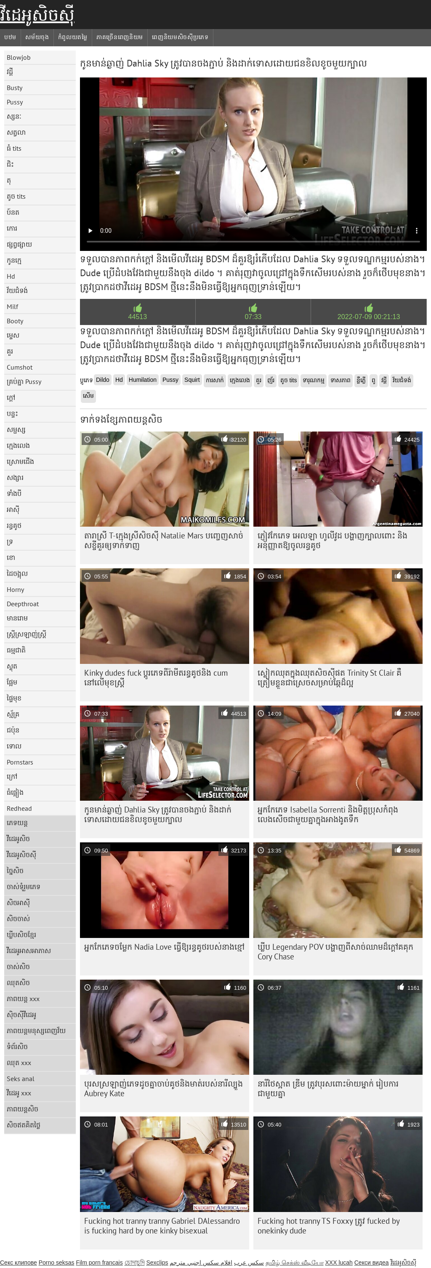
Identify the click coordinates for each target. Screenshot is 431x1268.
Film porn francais (99, 1262)
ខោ (11, 557)
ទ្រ (10, 541)
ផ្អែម (12, 682)
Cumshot (19, 367)
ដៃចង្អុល (17, 573)
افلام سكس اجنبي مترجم (201, 1262)
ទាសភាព (340, 380)
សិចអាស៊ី (18, 902)
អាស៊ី (13, 509)
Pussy (15, 102)
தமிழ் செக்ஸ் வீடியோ (295, 1262)
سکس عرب (249, 1262)
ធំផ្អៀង (15, 792)
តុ (9, 180)
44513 (137, 316)
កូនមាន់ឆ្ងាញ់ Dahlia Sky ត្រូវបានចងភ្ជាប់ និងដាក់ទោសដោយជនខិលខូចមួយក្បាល (157, 814)
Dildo (102, 379)
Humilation (143, 379)
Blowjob (19, 57)
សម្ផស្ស (16, 429)
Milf (12, 306)
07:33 (253, 316)
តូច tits (16, 196)
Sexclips (157, 1262)
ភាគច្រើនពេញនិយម (119, 37)
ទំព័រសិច (17, 1046)
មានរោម (17, 618)
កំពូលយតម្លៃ (73, 37)
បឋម (10, 37)
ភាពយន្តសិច (22, 1109)
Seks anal (21, 1078)
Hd (11, 276)
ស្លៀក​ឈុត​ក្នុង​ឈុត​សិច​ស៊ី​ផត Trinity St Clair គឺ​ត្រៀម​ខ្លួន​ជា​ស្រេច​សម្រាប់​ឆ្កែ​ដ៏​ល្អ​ (330, 677)
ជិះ (10, 164)
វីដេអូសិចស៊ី (37, 14)
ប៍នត (13, 212)
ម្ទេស (13, 335)
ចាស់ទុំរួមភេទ (23, 886)
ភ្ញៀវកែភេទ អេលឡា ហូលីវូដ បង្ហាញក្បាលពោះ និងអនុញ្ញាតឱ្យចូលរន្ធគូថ (332, 540)
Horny (15, 589)
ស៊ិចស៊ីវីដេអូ (21, 1014)
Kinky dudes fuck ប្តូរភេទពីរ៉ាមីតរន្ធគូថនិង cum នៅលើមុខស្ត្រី (156, 677)
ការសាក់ (215, 380)
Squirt (192, 379)
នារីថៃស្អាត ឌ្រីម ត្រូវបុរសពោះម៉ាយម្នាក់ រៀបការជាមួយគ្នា (328, 1088)
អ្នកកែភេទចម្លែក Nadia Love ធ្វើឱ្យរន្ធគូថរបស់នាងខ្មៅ (164, 947)
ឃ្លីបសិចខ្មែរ (21, 934)
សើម (88, 395)
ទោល (14, 746)
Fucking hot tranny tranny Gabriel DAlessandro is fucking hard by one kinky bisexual (162, 1226)
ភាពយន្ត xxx (23, 998)
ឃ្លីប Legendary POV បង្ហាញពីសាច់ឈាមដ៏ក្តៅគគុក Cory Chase (335, 952)
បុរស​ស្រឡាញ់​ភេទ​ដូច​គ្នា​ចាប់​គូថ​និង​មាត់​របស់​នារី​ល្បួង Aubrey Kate (163, 1088)
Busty (14, 87)
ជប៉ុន (13, 730)
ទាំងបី (14, 493)
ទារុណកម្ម (314, 380)
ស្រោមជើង (20, 461)
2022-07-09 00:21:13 (369, 316)
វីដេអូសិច (18, 838)
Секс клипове (18, 1262)
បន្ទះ (12, 413)
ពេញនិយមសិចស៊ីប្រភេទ (180, 37)
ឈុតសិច (18, 982)
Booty (15, 321)
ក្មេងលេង (18, 445)
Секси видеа (371, 1262)
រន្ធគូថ (14, 525)
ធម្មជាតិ (16, 650)
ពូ (373, 380)
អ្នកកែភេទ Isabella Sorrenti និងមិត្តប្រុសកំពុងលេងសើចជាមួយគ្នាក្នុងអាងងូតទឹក (328, 814)
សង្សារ (15, 477)
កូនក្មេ (14, 260)
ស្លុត (12, 666)
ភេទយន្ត (17, 822)
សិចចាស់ (18, 918)
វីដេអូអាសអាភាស (29, 950)
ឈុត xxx (19, 1062)
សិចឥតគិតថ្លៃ (23, 1125)
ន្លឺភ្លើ (361, 380)
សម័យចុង (37, 37)
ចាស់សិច (18, 966)
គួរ (10, 351)
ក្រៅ (12, 776)
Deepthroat (23, 603)
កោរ (12, 228)
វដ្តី (10, 71)
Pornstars (20, 762)
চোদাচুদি (135, 1262)
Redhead (19, 808)
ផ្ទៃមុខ (14, 698)
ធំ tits (14, 148)
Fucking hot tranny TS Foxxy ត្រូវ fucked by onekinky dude (329, 1226)
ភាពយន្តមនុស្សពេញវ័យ (36, 1030)
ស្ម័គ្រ (13, 714)
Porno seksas (56, 1262)
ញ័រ (270, 380)
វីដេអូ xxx (19, 1093)
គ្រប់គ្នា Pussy (24, 381)
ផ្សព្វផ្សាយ (19, 244)
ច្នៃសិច (15, 870)
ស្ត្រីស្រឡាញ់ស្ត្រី (26, 634)
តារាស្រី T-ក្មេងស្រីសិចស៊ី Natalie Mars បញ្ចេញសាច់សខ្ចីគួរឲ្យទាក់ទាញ (163, 540)
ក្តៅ (11, 397)
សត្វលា (16, 132)
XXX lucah (338, 1262)
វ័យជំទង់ (17, 290)
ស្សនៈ (14, 116)
